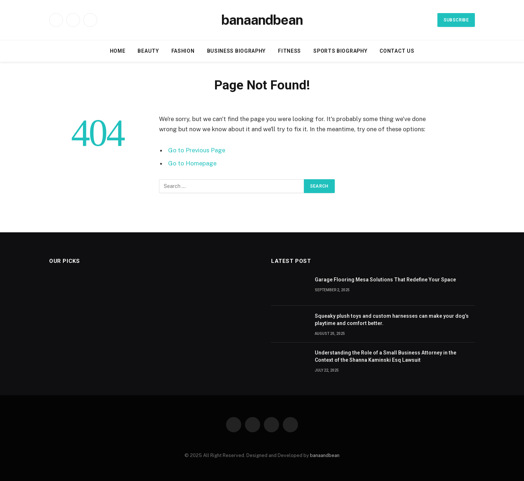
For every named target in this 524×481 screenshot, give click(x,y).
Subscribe (456, 20)
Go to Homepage (192, 163)
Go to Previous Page (196, 150)
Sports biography (340, 51)
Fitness (289, 51)
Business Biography (236, 51)
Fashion (183, 51)
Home (118, 51)
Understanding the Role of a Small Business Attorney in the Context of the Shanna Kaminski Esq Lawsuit (385, 356)
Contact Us (397, 51)
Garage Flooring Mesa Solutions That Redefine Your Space (385, 279)
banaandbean (325, 455)
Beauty (148, 51)
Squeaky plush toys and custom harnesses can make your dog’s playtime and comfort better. (392, 319)
